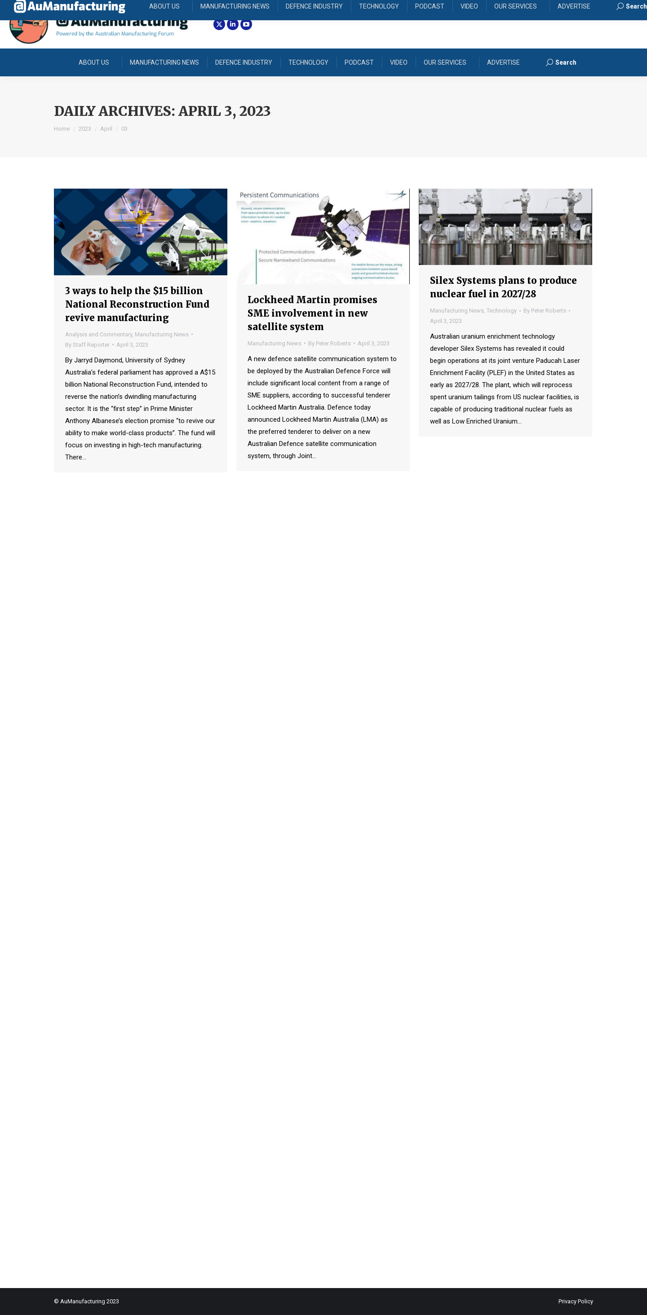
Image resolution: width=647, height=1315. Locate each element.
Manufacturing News (162, 334)
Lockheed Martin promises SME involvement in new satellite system (312, 313)
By (87, 344)
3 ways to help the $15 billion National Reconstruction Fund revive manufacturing (137, 304)
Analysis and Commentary (98, 334)
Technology (502, 310)
